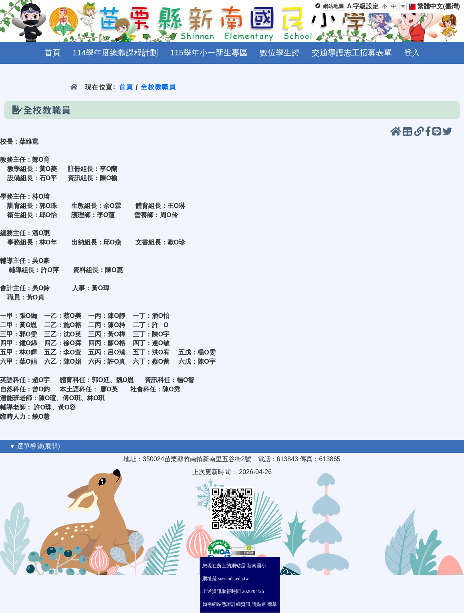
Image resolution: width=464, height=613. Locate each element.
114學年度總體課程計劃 (115, 52)
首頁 (52, 52)
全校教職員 (158, 86)
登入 (412, 52)
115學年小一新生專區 (209, 52)
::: (4, 446)
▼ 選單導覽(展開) (34, 446)
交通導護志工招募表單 (352, 52)
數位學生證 (280, 52)
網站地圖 (333, 6)
